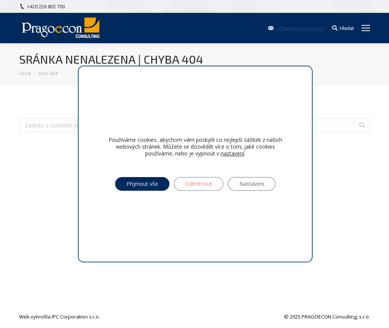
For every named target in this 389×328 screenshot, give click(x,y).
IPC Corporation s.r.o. (76, 316)
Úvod (25, 73)
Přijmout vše (142, 183)
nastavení (232, 153)
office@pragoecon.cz (300, 28)
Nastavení (251, 183)
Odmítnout (198, 183)
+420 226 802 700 (46, 6)
